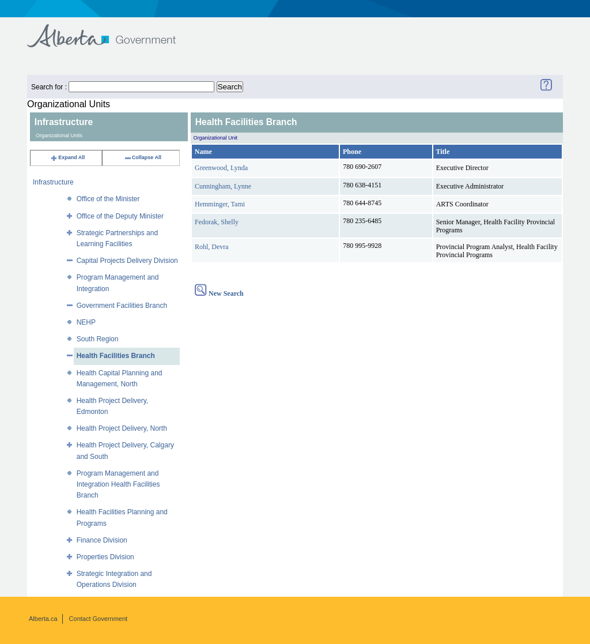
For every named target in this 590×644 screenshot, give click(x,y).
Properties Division (105, 557)
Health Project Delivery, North (122, 428)
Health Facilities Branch (116, 356)
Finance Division (102, 540)
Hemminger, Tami (220, 204)
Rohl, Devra (212, 247)
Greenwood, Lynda (221, 168)
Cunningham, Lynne (223, 186)
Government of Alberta (111, 30)
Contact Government (98, 618)
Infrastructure (53, 182)
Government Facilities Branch (122, 306)
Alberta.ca (43, 618)
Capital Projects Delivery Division (127, 261)
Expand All (67, 157)
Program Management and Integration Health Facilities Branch (118, 484)
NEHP (86, 322)
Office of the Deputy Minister (120, 216)
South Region (98, 339)
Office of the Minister (108, 199)
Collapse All (142, 157)
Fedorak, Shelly (217, 222)
